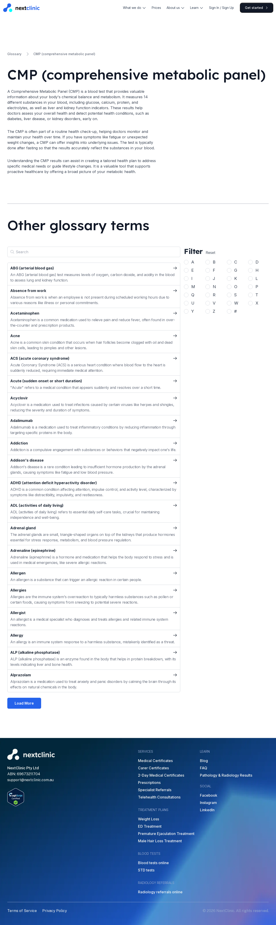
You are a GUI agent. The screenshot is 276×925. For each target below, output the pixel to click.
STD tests (146, 870)
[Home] (21, 7)
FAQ (203, 768)
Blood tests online (153, 862)
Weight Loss (148, 819)
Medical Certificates (155, 760)
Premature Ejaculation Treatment (166, 833)
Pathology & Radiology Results (226, 775)
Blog (204, 760)
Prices (156, 8)
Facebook (208, 795)
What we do (134, 8)
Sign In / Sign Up (221, 8)
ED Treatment (150, 826)
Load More (24, 703)
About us (176, 8)
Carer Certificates (153, 768)
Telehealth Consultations (159, 797)
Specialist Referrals (154, 790)
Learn (197, 8)
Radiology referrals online (160, 892)
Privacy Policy (54, 911)
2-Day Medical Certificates (161, 775)
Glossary (14, 54)
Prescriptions (149, 782)
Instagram (208, 802)
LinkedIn (207, 810)
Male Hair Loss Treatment (160, 841)
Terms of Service (22, 911)
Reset (210, 252)
